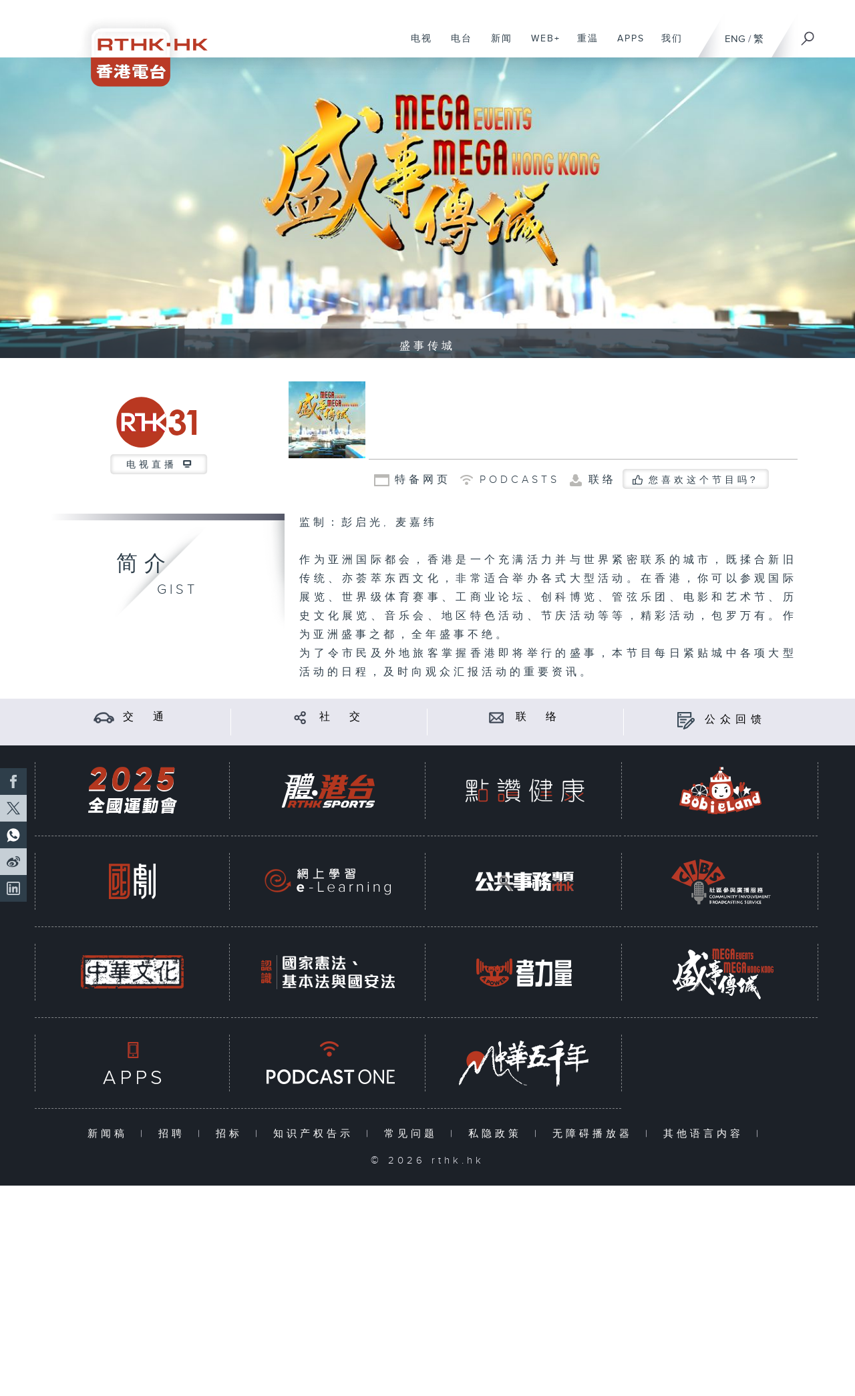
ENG (735, 39)
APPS (626, 45)
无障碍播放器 (595, 1134)
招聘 (174, 1134)
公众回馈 (735, 719)
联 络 (538, 717)
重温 (582, 45)
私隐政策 (498, 1134)
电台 (456, 45)
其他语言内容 (706, 1134)
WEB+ (540, 45)
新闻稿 (111, 1134)
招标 (232, 1134)
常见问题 (414, 1134)
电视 (416, 45)
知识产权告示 (316, 1134)
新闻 (496, 45)
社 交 (342, 717)
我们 (667, 45)
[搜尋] (808, 34)
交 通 (145, 717)
